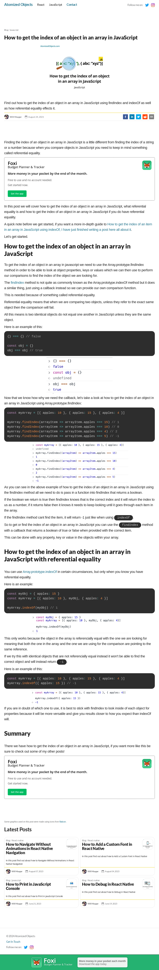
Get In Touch (13, 940)
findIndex (17, 283)
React (40, 4)
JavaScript (55, 4)
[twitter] (138, 116)
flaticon (62, 821)
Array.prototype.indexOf (40, 571)
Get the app (17, 193)
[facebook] (125, 116)
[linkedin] (131, 116)
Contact (72, 4)
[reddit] (145, 116)
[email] (151, 116)
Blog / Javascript (11, 30)
